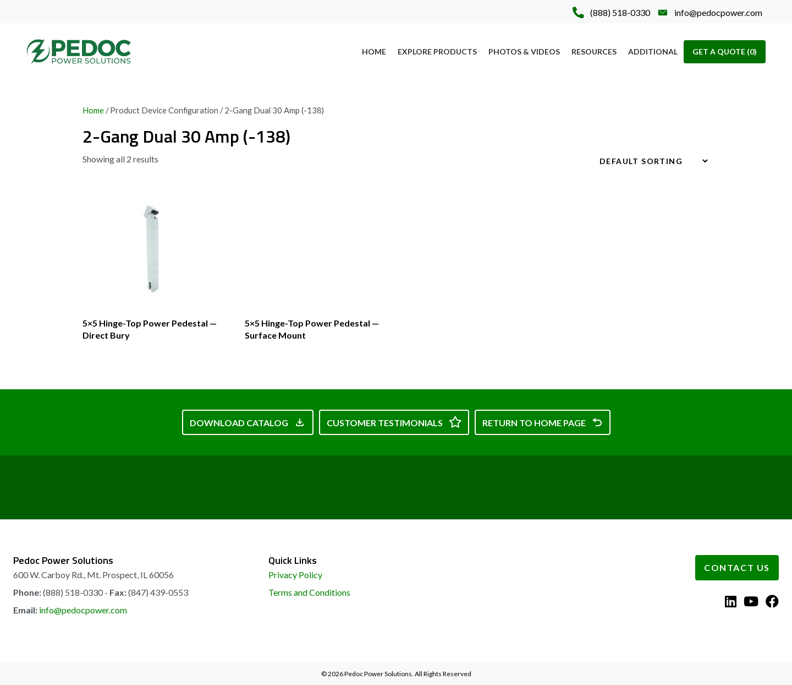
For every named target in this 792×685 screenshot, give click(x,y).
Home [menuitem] (374, 51)
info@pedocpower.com (83, 610)
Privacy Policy (295, 574)
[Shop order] (649, 161)
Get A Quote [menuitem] (724, 51)
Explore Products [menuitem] (437, 51)
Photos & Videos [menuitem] (524, 51)
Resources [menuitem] (594, 51)
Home (93, 110)
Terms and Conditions (309, 592)
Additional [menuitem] (653, 51)
